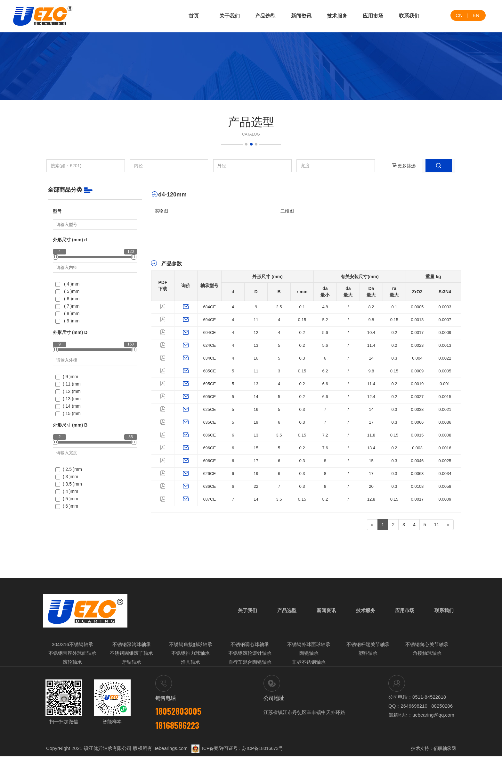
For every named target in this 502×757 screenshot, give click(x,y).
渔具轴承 (190, 662)
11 (256, 319)
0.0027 (417, 396)
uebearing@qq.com (433, 715)
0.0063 (417, 473)
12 (256, 332)
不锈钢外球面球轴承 (308, 645)
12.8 (371, 499)
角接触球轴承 (427, 654)
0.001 (445, 383)
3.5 (279, 435)
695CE (209, 383)
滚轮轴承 (72, 662)
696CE (209, 447)
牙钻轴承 (131, 662)
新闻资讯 (301, 16)
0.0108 (417, 486)
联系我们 (409, 16)
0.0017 (417, 332)
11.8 (371, 435)
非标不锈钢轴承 (309, 662)
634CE (209, 358)
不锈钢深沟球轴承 (131, 645)
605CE (209, 396)
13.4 (371, 447)
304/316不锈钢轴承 (72, 645)
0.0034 (445, 473)
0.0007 (445, 319)
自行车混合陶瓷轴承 (249, 662)
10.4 (371, 332)
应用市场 (373, 16)
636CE (209, 486)
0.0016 (445, 447)
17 (371, 422)
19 (256, 422)
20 (371, 486)
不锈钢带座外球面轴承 (72, 654)
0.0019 (417, 383)
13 (256, 345)
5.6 (325, 332)
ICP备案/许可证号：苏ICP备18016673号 (237, 749)
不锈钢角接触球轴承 (190, 645)
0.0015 (445, 396)
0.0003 (445, 306)
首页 (194, 16)
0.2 (302, 332)
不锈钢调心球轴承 (250, 645)
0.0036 (445, 422)
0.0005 (417, 306)
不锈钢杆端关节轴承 (368, 645)
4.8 (325, 306)
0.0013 (417, 319)
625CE (209, 409)
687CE (209, 499)
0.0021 (445, 409)
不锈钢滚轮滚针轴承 (249, 654)
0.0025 (445, 460)
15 (256, 447)
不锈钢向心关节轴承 (427, 645)
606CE (209, 460)
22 (256, 486)
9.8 (371, 319)
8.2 (371, 306)
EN (476, 15)
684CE (209, 306)
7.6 (325, 447)
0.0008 (445, 435)
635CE (209, 422)
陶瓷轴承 (309, 654)
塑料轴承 (367, 654)
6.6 (325, 383)
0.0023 (417, 345)
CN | (462, 15)
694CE (209, 319)
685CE (209, 371)
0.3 (302, 358)
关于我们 (229, 16)
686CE (209, 435)
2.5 (279, 306)
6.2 (325, 371)
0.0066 (417, 422)
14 (371, 358)
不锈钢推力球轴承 (190, 654)
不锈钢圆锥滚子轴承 (131, 654)
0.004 (417, 358)
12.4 (371, 396)
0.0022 (445, 358)
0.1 (302, 306)
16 (256, 358)
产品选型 (265, 16)
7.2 (325, 435)
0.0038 (417, 409)
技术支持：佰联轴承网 (433, 749)
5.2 (325, 319)
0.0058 (445, 486)
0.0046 (417, 460)
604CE (209, 332)
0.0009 (445, 332)
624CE (209, 345)
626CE (209, 473)
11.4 (371, 345)
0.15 (302, 319)
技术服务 (337, 16)
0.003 (417, 447)
